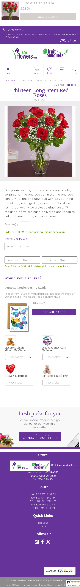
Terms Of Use (12, 585)
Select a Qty (12, 224)
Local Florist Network (51, 585)
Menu (8, 73)
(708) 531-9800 (16, 29)
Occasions (15, 80)
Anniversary (27, 80)
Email (72, 85)
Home (6, 80)
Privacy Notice (30, 585)
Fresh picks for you (40, 420)
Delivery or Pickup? (16, 238)
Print (59, 85)
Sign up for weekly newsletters (40, 437)
